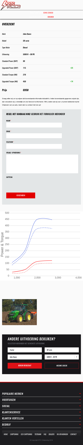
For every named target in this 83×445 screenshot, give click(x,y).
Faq (45, 434)
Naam (8, 121)
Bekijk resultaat (24, 365)
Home (6, 434)
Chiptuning (14, 434)
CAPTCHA (9, 177)
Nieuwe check (61, 365)
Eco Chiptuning (26, 434)
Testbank (38, 434)
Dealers (51, 434)
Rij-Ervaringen (62, 434)
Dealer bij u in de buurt (41, 17)
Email (8, 131)
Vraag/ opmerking (13, 153)
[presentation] (27, 184)
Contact (73, 434)
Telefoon (10, 142)
